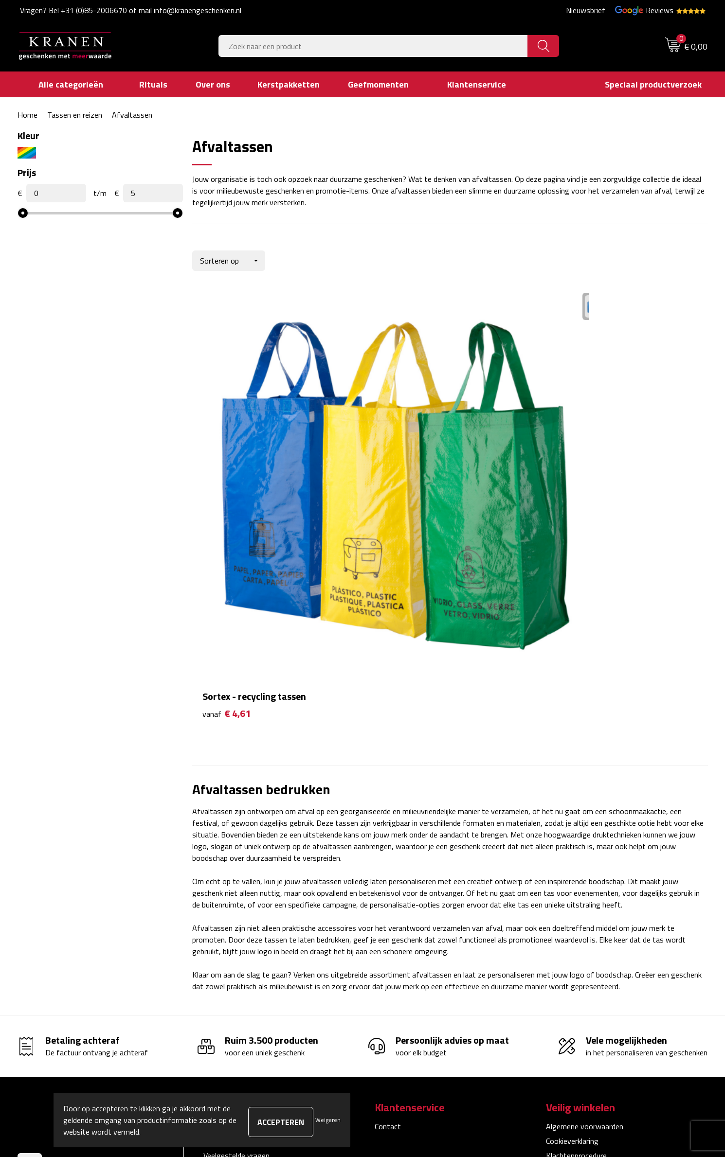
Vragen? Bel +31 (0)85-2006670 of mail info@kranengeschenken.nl (130, 10)
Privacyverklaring (573, 947)
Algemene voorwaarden (584, 888)
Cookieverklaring (572, 902)
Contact (388, 888)
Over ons (218, 888)
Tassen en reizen (74, 115)
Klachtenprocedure (576, 917)
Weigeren (328, 1119)
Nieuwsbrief (585, 10)
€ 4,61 (226, 475)
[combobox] (373, 46)
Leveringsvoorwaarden (583, 932)
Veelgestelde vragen (236, 917)
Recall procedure (572, 962)
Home (27, 115)
